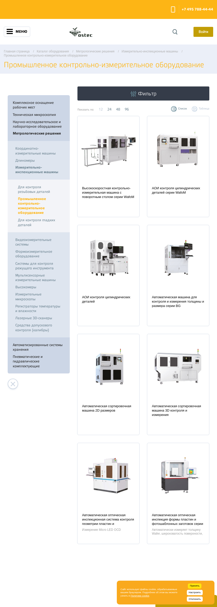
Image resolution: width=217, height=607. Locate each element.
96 (127, 109)
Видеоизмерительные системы (33, 242)
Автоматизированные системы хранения (38, 347)
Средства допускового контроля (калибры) (33, 327)
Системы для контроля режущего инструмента (34, 265)
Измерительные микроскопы (28, 296)
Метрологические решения (37, 133)
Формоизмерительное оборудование (33, 253)
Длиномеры (25, 160)
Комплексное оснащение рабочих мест (33, 105)
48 (118, 109)
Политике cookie (140, 595)
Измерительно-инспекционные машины (36, 169)
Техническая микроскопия (34, 115)
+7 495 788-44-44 (197, 9)
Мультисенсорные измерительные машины (35, 277)
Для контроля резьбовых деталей (34, 189)
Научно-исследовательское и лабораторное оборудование (37, 124)
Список (182, 108)
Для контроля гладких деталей (36, 222)
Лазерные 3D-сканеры (33, 318)
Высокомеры (25, 287)
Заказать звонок (173, 9)
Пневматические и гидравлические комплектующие (28, 361)
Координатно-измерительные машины (35, 150)
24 (109, 109)
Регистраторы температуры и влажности (37, 308)
